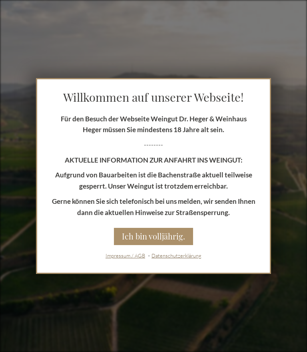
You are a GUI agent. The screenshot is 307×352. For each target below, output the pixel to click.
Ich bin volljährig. (153, 236)
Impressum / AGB (125, 255)
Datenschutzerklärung (176, 255)
